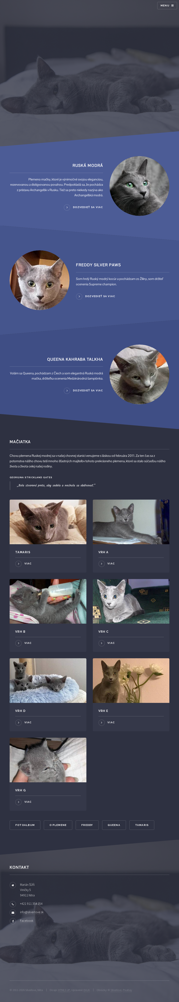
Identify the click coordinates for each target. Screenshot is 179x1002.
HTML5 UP (64, 990)
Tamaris (142, 825)
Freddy (87, 825)
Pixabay (127, 990)
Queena (114, 825)
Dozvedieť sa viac (88, 207)
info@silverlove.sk (31, 912)
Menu (165, 5)
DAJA (87, 990)
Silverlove (116, 990)
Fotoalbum (25, 825)
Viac (28, 563)
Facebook (26, 921)
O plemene (58, 825)
